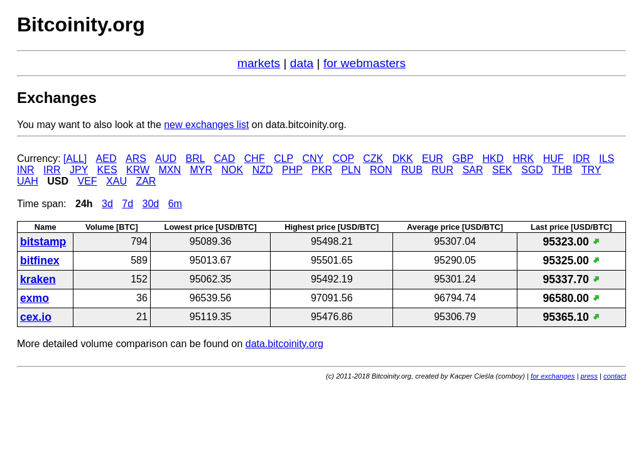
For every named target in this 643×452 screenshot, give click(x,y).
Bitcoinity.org (81, 24)
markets (258, 63)
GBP (462, 158)
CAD (224, 158)
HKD (493, 158)
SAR (472, 169)
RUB (412, 169)
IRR (52, 169)
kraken (38, 279)
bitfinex (40, 260)
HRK (523, 158)
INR (26, 169)
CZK (373, 158)
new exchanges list (206, 124)
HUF (553, 158)
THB (562, 169)
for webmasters (364, 63)
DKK (402, 158)
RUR (442, 169)
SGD (532, 169)
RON (381, 169)
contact (614, 376)
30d (151, 203)
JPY (79, 169)
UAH (27, 181)
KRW (137, 169)
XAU (116, 181)
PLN (350, 169)
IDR (581, 158)
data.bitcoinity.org (284, 343)
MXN (170, 169)
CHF (254, 158)
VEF (87, 181)
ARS (136, 158)
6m (175, 203)
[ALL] (75, 158)
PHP (292, 169)
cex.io (35, 317)
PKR (321, 169)
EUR (432, 158)
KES (107, 169)
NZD (262, 169)
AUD (165, 158)
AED (106, 158)
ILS (606, 158)
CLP (283, 158)
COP (343, 158)
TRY (591, 169)
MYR (201, 169)
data (301, 63)
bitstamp (43, 241)
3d (107, 203)
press (588, 376)
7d (127, 203)
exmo (34, 298)
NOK (233, 169)
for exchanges (553, 376)
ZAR (146, 181)
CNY (312, 158)
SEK (502, 169)
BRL (195, 158)
